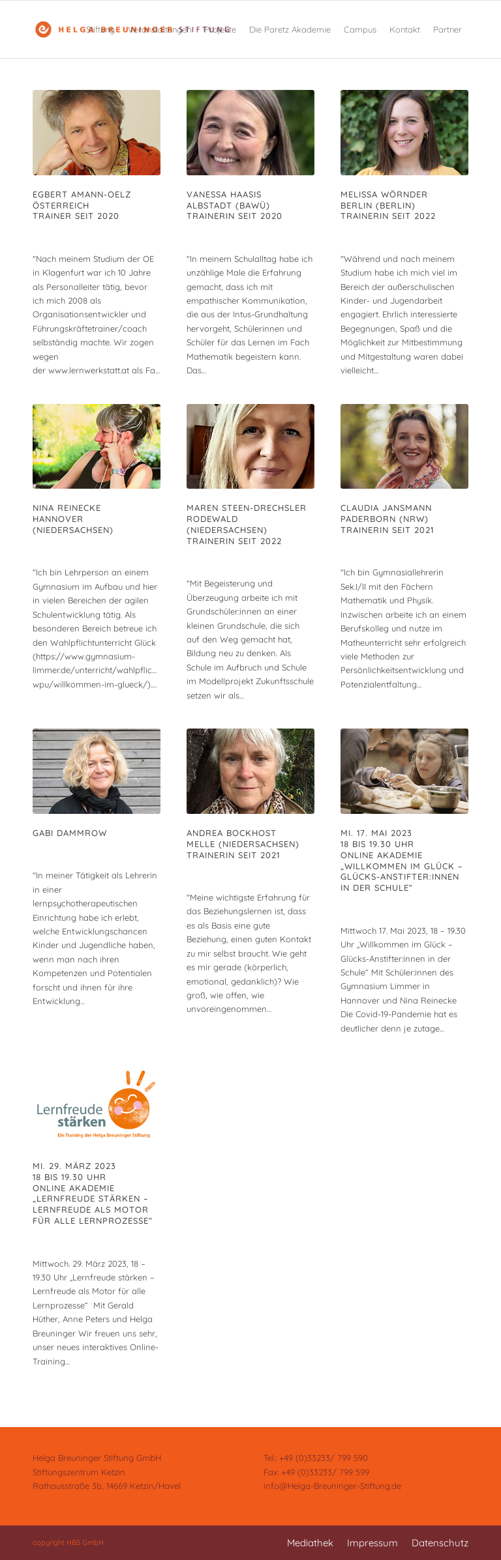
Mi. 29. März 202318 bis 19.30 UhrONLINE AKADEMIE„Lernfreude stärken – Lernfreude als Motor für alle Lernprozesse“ (93, 1193)
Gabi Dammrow (70, 833)
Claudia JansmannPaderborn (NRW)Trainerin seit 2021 (387, 518)
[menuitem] (100, 29)
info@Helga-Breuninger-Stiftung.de (332, 1486)
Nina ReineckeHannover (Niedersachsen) (73, 518)
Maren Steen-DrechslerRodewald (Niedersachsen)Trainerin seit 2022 (247, 524)
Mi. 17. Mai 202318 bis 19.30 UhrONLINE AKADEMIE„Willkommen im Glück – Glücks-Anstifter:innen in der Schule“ (402, 860)
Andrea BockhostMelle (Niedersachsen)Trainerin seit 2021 (243, 844)
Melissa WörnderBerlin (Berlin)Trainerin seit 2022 (388, 205)
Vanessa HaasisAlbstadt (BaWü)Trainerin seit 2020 (234, 205)
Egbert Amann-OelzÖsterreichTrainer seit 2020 (82, 205)
